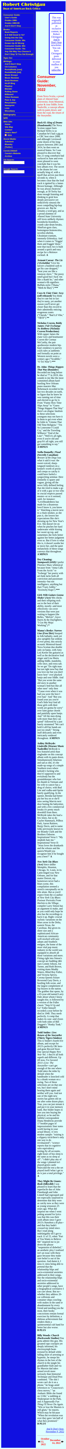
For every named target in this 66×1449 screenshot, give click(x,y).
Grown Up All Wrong (14, 43)
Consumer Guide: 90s (15, 40)
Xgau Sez (8, 58)
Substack (9, 141)
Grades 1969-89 (12, 23)
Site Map (9, 127)
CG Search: (9, 160)
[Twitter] (8, 147)
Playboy (8, 86)
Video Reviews (12, 97)
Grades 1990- (11, 20)
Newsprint (9, 105)
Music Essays (11, 75)
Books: (7, 29)
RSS (8, 135)
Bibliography (10, 114)
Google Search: (11, 169)
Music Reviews (12, 78)
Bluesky (8, 144)
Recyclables (10, 102)
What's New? (11, 132)
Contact (8, 130)
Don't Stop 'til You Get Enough (19, 54)
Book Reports (11, 32)
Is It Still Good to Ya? (15, 35)
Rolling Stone (11, 91)
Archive (8, 156)
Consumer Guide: (12, 15)
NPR (6, 118)
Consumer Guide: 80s (15, 46)
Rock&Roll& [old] (13, 72)
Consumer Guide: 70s (15, 49)
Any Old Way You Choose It (18, 51)
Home (7, 124)
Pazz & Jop (10, 100)
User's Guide (11, 17)
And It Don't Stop (13, 26)
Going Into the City (14, 37)
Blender (8, 89)
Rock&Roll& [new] (13, 69)
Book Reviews (11, 80)
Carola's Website (13, 153)
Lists (7, 108)
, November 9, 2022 (55, 1430)
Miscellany (10, 111)
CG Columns (11, 67)
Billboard (9, 94)
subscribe (56, 70)
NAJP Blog (10, 83)
